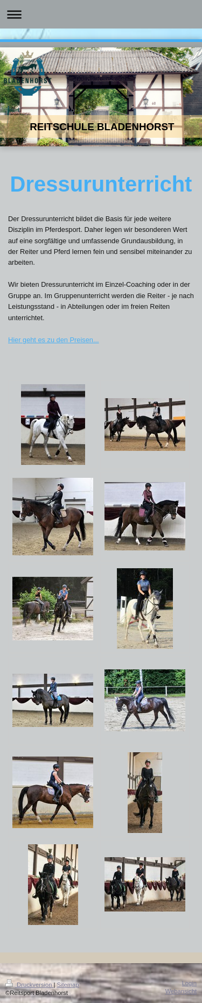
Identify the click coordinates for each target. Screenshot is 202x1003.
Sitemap (68, 984)
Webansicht (181, 991)
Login (189, 983)
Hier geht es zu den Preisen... (53, 340)
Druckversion (29, 984)
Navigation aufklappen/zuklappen (101, 14)
